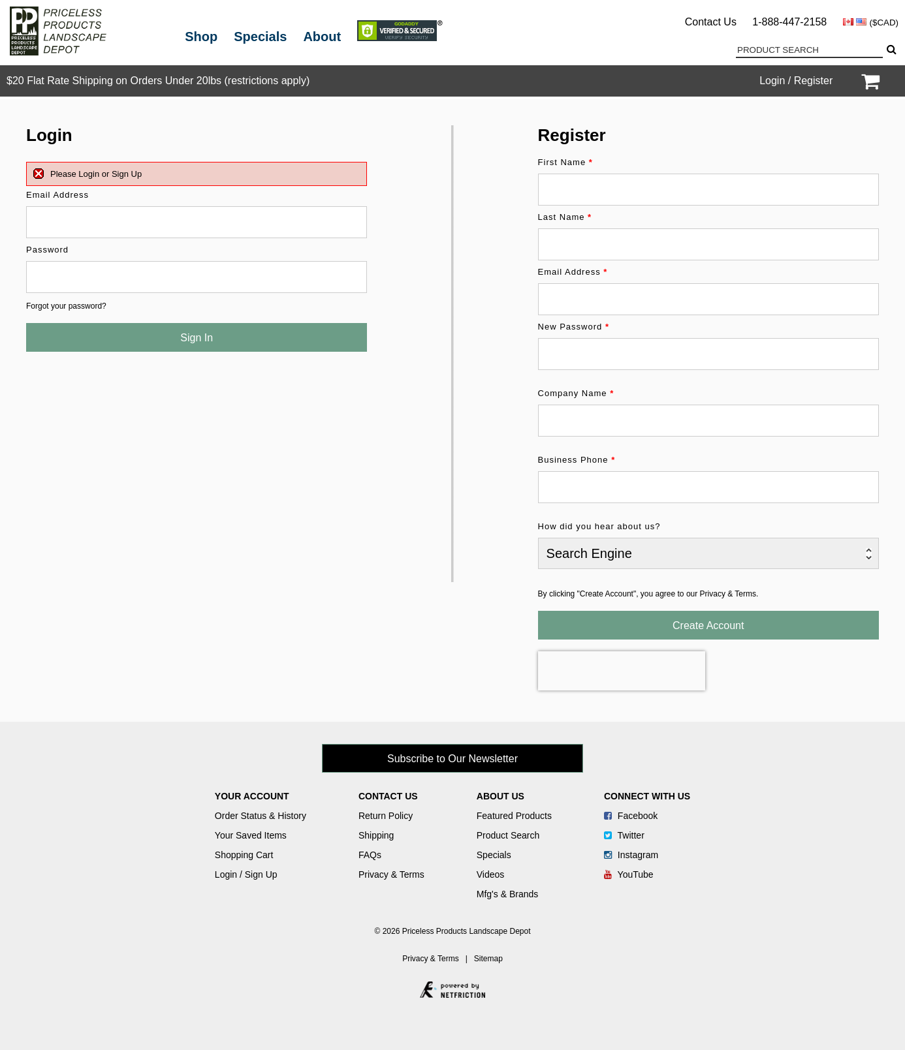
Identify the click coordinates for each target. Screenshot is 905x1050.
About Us (500, 796)
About (322, 36)
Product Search (508, 835)
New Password (573, 327)
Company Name (576, 393)
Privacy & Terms (391, 874)
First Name (565, 162)
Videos (491, 874)
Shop (201, 36)
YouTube (629, 874)
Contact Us (711, 21)
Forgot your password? (66, 306)
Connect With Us (647, 796)
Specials (260, 36)
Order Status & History (260, 816)
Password (47, 250)
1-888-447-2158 (789, 21)
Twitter (624, 835)
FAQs (369, 855)
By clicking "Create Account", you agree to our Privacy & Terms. (648, 593)
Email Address (57, 195)
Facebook (631, 816)
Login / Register (796, 80)
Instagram (631, 855)
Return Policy (385, 816)
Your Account (252, 796)
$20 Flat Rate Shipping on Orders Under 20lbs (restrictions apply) (158, 80)
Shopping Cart (244, 855)
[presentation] (621, 670)
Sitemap (488, 958)
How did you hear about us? (599, 526)
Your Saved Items (251, 835)
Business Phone (577, 460)
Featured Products (514, 816)
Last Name (565, 217)
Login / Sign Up (246, 874)
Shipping (376, 835)
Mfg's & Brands (508, 894)
